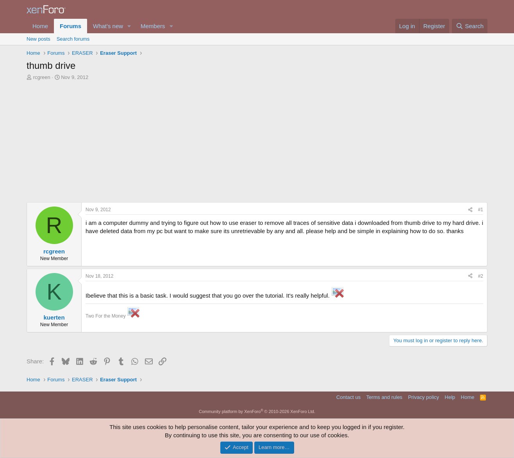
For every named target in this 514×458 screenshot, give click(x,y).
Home (40, 26)
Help (450, 397)
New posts (38, 39)
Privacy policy (423, 397)
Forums (70, 26)
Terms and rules (384, 397)
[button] (129, 26)
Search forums (73, 39)
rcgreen (41, 77)
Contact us (348, 397)
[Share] (470, 209)
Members (153, 26)
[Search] (469, 26)
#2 (480, 276)
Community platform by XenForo (257, 411)
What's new (108, 26)
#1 (480, 209)
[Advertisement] (257, 139)
